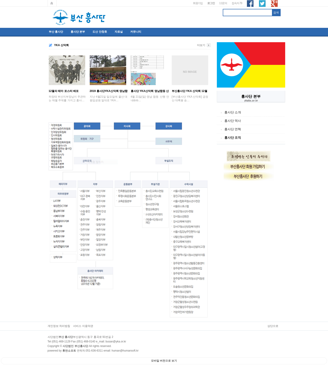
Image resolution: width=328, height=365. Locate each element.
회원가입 (198, 3)
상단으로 (272, 326)
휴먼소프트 (69, 350)
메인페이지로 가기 (52, 3)
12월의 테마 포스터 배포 (64, 91)
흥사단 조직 (232, 137)
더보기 (201, 45)
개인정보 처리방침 (59, 326)
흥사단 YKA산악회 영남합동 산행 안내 (150, 91)
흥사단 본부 (78, 31)
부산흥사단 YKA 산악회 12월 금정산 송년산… (189, 91)
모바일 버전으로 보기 (164, 360)
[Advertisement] (251, 252)
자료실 (119, 31)
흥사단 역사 (232, 121)
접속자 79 (237, 3)
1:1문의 (223, 3)
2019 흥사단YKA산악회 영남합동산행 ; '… (109, 91)
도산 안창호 (99, 31)
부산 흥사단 (56, 31)
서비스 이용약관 (83, 326)
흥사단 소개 (232, 112)
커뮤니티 (135, 31)
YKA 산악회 (61, 45)
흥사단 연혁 (232, 129)
